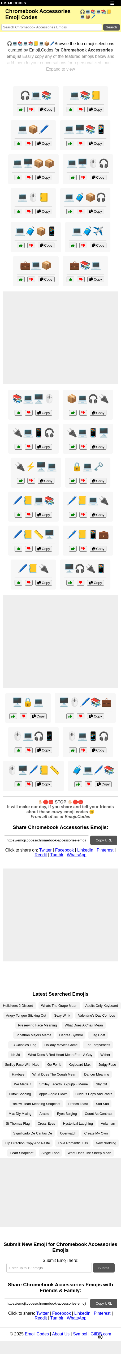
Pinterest (105, 850)
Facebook (64, 850)
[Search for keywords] (51, 27)
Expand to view (60, 69)
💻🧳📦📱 (36, 231)
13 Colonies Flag (23, 1045)
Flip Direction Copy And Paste (27, 1143)
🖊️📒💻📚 (33, 500)
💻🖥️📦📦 (33, 163)
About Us (61, 1334)
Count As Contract (99, 1114)
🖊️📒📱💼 (88, 534)
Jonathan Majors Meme (33, 1035)
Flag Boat (98, 1035)
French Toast (78, 1104)
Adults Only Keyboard (101, 1006)
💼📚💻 (85, 265)
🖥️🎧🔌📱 (85, 568)
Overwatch (68, 1133)
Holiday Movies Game (60, 1045)
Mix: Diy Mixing (20, 1114)
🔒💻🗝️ (87, 466)
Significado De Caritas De (32, 1133)
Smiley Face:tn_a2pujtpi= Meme (63, 1084)
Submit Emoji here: (60, 1260)
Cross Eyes (46, 1123)
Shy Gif (101, 1084)
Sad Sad (102, 1104)
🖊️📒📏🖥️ (33, 534)
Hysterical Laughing (78, 1123)
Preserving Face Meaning (37, 1025)
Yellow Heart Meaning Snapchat (36, 1104)
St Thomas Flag (18, 1123)
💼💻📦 (36, 265)
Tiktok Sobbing (19, 1094)
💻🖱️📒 (33, 197)
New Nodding (106, 1143)
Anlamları (108, 1123)
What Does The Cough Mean (54, 1074)
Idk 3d (15, 1055)
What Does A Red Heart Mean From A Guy (60, 1055)
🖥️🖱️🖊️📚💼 (85, 702)
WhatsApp (77, 855)
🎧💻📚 (36, 95)
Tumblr (56, 855)
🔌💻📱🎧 (33, 432)
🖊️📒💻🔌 (88, 500)
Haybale (18, 1074)
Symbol (80, 1334)
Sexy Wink (62, 1015)
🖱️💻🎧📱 (33, 736)
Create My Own (96, 1133)
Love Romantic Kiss (73, 1143)
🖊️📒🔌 (33, 568)
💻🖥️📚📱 (85, 129)
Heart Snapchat (21, 1153)
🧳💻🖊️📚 (93, 770)
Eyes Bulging (67, 1114)
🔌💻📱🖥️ (88, 432)
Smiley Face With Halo (22, 1065)
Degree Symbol (71, 1035)
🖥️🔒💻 (28, 702)
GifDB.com (101, 1334)
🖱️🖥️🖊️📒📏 (33, 770)
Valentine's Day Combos (96, 1015)
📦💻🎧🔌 (88, 398)
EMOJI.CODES (13, 3)
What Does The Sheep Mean (89, 1153)
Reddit (40, 855)
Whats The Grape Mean (59, 1006)
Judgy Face (107, 1065)
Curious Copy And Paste (93, 1094)
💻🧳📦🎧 (85, 197)
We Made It (22, 1084)
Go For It (54, 1065)
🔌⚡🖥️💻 (36, 466)
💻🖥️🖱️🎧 (88, 163)
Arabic (44, 1114)
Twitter (45, 850)
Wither (105, 1055)
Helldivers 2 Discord (18, 1006)
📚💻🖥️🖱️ (33, 398)
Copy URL (104, 840)
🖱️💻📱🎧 (88, 736)
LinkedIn (85, 850)
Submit (103, 1268)
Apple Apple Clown (53, 1094)
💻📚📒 (85, 95)
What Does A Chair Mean (84, 1025)
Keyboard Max (80, 1065)
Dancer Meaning (96, 1074)
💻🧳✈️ (87, 231)
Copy (46, 109)
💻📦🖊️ (33, 129)
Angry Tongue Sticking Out (26, 1015)
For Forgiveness (97, 1045)
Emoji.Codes (37, 1334)
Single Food (50, 1153)
